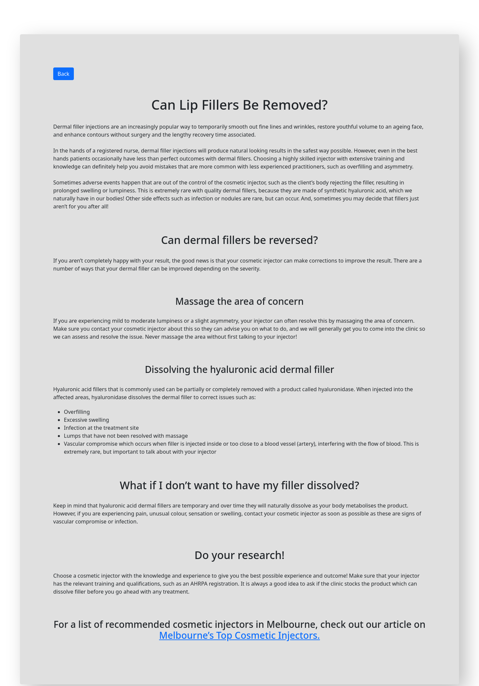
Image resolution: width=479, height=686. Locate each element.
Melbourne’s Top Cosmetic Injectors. (239, 635)
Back (64, 73)
